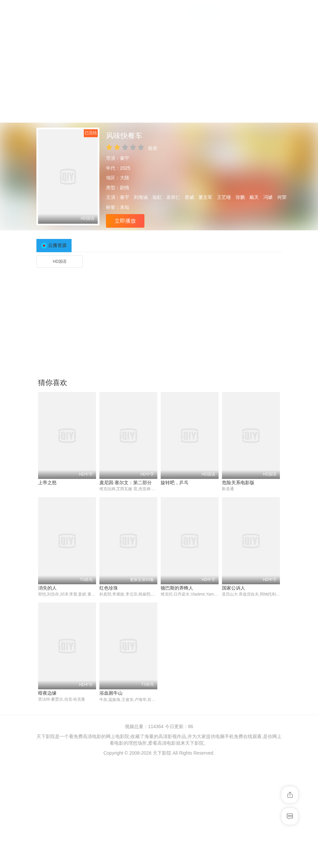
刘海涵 (141, 197)
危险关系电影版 (238, 482)
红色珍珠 (108, 588)
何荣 (282, 197)
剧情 (124, 187)
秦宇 (124, 158)
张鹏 (240, 197)
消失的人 (47, 588)
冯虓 (268, 197)
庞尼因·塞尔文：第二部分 (125, 482)
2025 (125, 168)
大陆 (124, 177)
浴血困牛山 (111, 693)
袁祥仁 (173, 197)
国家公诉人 (233, 588)
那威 (189, 197)
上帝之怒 (47, 482)
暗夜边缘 (47, 693)
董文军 (205, 197)
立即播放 (125, 221)
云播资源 (57, 245)
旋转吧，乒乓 (174, 482)
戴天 (254, 197)
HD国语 (59, 261)
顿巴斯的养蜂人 (177, 588)
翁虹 (157, 197)
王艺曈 (224, 197)
